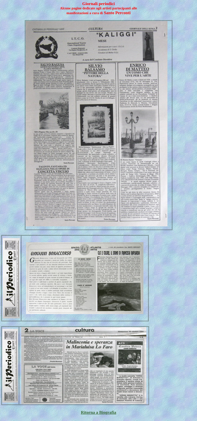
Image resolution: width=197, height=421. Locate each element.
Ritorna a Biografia (98, 412)
